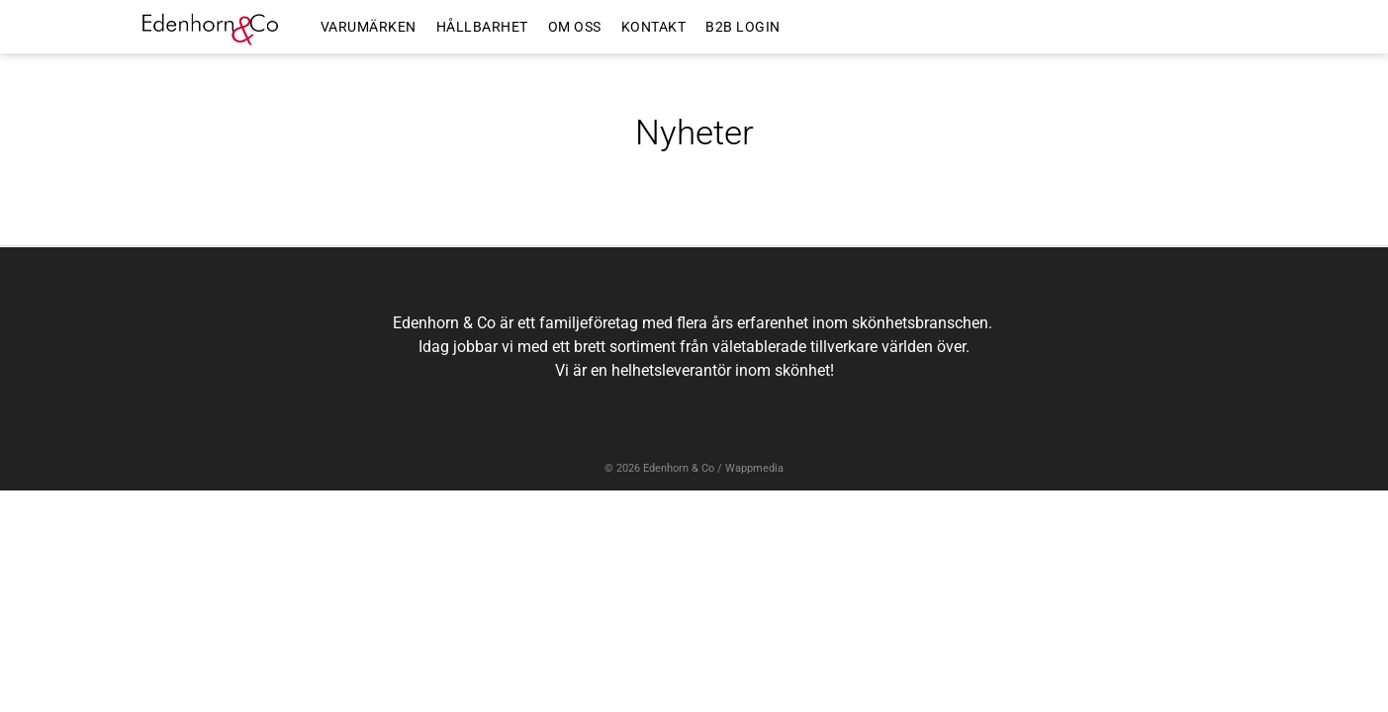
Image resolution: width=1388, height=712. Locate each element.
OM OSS (574, 27)
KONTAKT (654, 27)
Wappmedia (754, 468)
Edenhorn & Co (678, 468)
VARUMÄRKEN (368, 27)
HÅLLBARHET (482, 27)
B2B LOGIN (743, 27)
